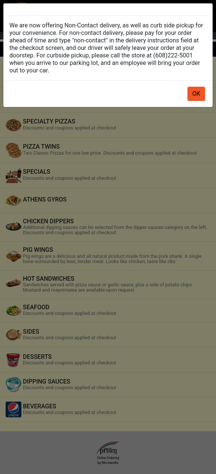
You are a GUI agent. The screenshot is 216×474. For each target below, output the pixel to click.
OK (196, 93)
